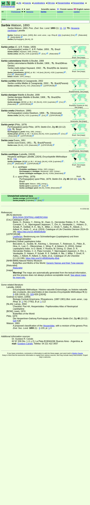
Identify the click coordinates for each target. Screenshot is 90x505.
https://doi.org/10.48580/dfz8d (31, 232)
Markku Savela (77, 353)
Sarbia (43, 12)
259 (59, 35)
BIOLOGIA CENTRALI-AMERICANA (30, 217)
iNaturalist (83, 35)
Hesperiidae (78, 3)
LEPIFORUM (49, 86)
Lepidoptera (39, 3)
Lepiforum (17, 236)
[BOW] (27, 72)
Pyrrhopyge (16, 12)
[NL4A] (27, 39)
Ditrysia (51, 3)
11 (61, 28)
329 (32, 294)
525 (80, 179)
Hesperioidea (63, 3)
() (60, 12)
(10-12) (53, 127)
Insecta (27, 3)
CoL (72, 35)
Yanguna (29, 12)
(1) (43, 28)
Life (19, 3)
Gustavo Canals (25, 344)
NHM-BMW (15, 37)
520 (14, 321)
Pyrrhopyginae (8, 6)
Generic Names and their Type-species (64, 263)
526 (9, 129)
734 (15, 159)
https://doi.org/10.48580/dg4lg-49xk (42, 258)
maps (83, 57)
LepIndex (65, 35)
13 (64, 28)
